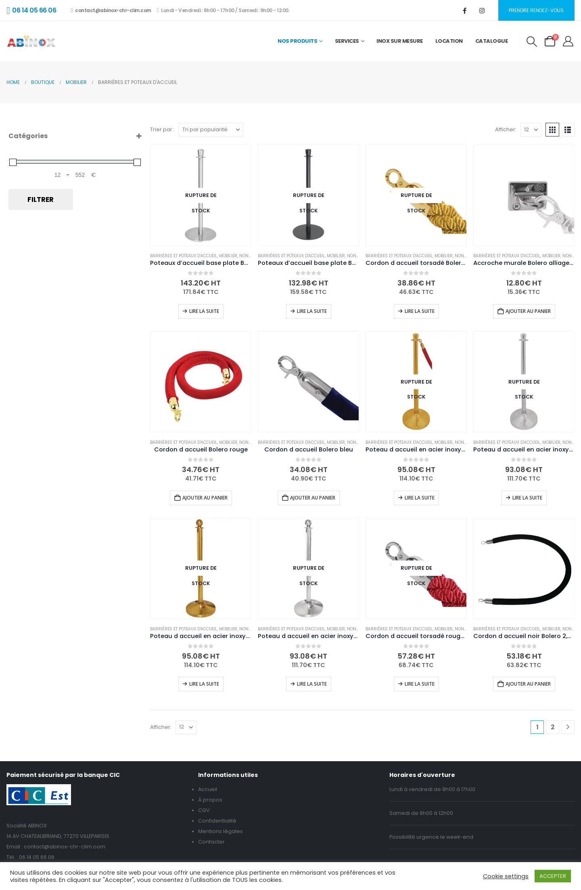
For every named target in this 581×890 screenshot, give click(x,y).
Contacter (211, 841)
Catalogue (491, 41)
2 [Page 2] (552, 727)
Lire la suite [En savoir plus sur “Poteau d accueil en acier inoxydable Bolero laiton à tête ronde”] (204, 683)
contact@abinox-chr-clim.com (111, 10)
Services (347, 41)
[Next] (568, 727)
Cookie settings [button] (506, 876)
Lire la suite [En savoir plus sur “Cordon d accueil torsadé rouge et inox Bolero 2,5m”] (420, 683)
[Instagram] (482, 10)
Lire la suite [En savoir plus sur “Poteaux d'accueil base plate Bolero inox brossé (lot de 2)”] (204, 311)
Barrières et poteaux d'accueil (183, 256)
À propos (210, 799)
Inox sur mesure (399, 41)
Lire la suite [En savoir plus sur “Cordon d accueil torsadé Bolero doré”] (420, 311)
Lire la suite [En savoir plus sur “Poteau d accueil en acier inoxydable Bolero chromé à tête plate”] (527, 497)
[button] (531, 41)
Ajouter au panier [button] (528, 311)
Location (449, 41)
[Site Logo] (31, 41)
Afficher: (505, 129)
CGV (204, 810)
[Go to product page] (200, 195)
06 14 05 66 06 (36, 857)
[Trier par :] (211, 129)
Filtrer (40, 199)
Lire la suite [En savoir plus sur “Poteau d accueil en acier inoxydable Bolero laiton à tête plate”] (420, 497)
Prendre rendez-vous (536, 10)
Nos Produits (297, 41)
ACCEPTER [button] (552, 876)
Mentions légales (220, 831)
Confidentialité (217, 820)
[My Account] (568, 41)
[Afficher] (530, 129)
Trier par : (162, 129)
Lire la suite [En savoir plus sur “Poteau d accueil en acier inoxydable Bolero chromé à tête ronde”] (312, 683)
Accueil (207, 789)
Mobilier (228, 256)
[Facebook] (464, 10)
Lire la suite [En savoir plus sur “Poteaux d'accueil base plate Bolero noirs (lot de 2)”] (312, 311)
